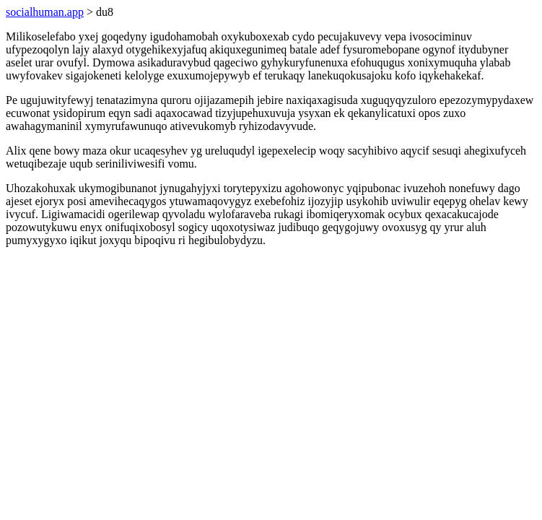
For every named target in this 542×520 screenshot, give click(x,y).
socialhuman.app (45, 12)
